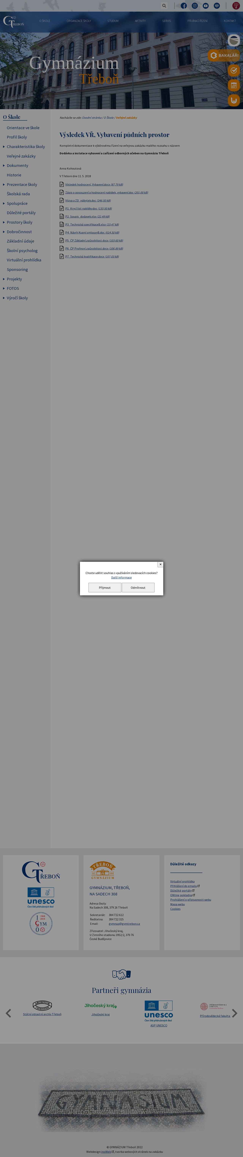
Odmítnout (138, 587)
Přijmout (105, 587)
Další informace (121, 577)
